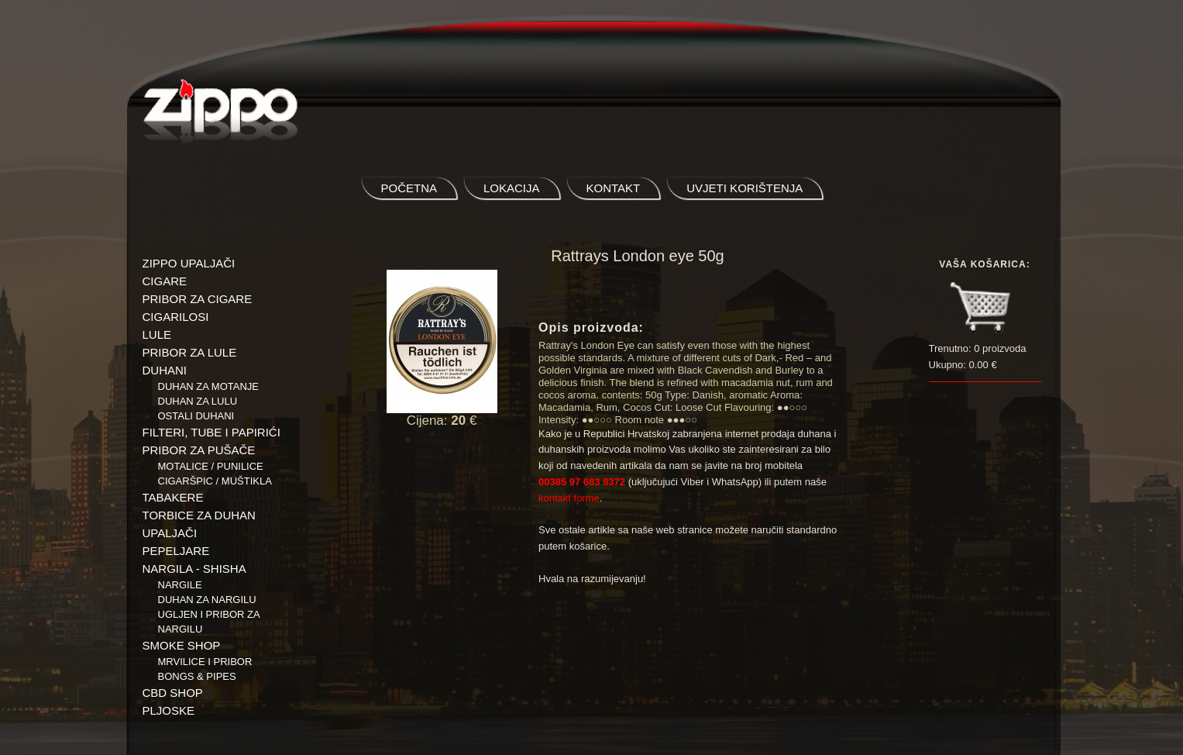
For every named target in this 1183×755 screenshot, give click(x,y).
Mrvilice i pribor (205, 661)
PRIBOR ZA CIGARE (198, 298)
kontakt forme (569, 498)
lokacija (511, 188)
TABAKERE (173, 497)
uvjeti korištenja (744, 188)
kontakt (613, 188)
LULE (157, 334)
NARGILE (180, 585)
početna (409, 188)
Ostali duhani (196, 416)
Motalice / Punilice (210, 466)
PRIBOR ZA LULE (190, 352)
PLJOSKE (169, 710)
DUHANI (165, 370)
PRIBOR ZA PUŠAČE (199, 450)
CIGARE (165, 281)
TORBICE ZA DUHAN (199, 515)
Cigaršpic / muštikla (215, 481)
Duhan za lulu (198, 401)
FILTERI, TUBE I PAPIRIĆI (211, 432)
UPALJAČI (170, 533)
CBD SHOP (173, 692)
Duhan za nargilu (207, 599)
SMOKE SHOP (182, 645)
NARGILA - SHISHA (194, 568)
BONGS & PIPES (197, 676)
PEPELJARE (176, 550)
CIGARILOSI (176, 316)
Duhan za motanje (209, 386)
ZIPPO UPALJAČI (189, 263)
